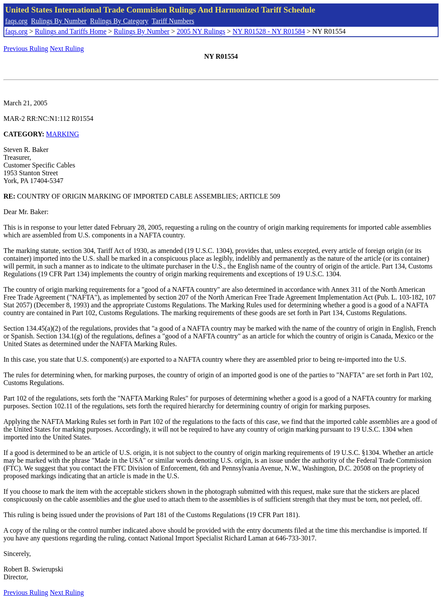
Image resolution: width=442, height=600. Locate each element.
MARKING (62, 134)
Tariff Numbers (173, 21)
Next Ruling (67, 48)
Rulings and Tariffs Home (71, 31)
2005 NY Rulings (201, 31)
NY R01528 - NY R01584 (269, 31)
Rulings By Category (119, 21)
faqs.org (16, 21)
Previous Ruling (25, 48)
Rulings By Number (59, 21)
